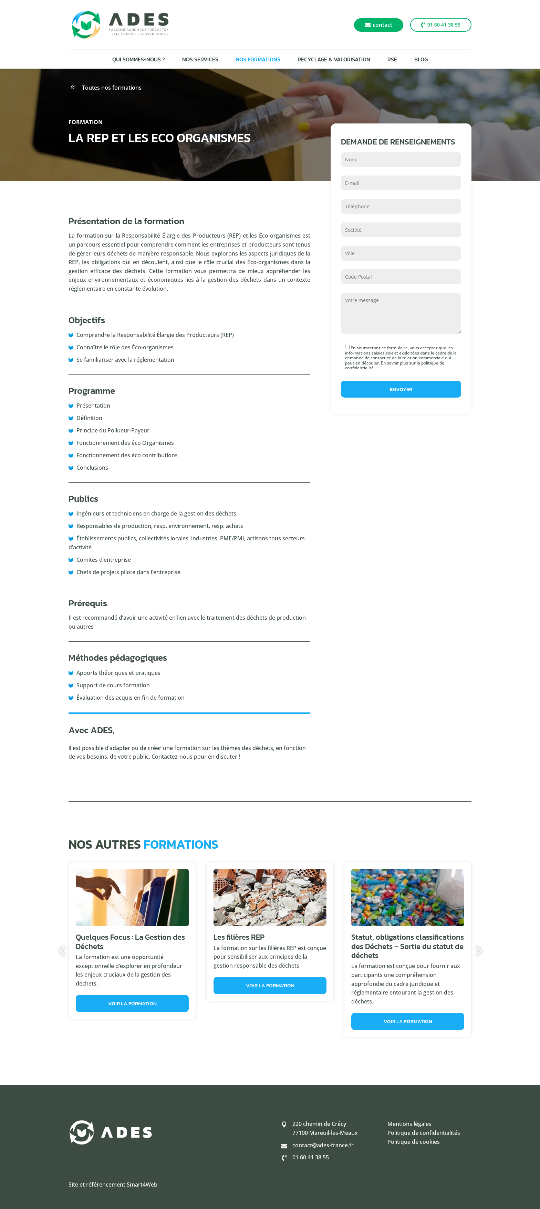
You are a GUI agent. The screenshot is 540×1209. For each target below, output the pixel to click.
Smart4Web (142, 1184)
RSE (392, 60)
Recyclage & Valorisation (334, 60)
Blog (421, 60)
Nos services (200, 60)
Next (476, 951)
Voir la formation (132, 1003)
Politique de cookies (413, 1142)
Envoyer (401, 389)
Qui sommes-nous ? (138, 60)
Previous (63, 951)
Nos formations (258, 60)
